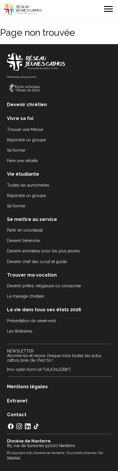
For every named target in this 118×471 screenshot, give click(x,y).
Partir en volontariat (25, 230)
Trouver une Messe (25, 129)
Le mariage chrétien (25, 296)
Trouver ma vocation (32, 275)
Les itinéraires (19, 331)
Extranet (17, 401)
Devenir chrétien (27, 104)
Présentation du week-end (31, 320)
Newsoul (13, 457)
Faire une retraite (22, 160)
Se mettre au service (32, 219)
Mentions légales (27, 386)
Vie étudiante (23, 174)
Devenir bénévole (23, 240)
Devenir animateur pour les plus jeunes (43, 251)
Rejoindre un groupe (26, 140)
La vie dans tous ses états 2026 (44, 309)
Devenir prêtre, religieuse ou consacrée (44, 286)
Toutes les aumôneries (28, 185)
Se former (16, 150)
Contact (16, 414)
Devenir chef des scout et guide (37, 261)
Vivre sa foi (20, 118)
